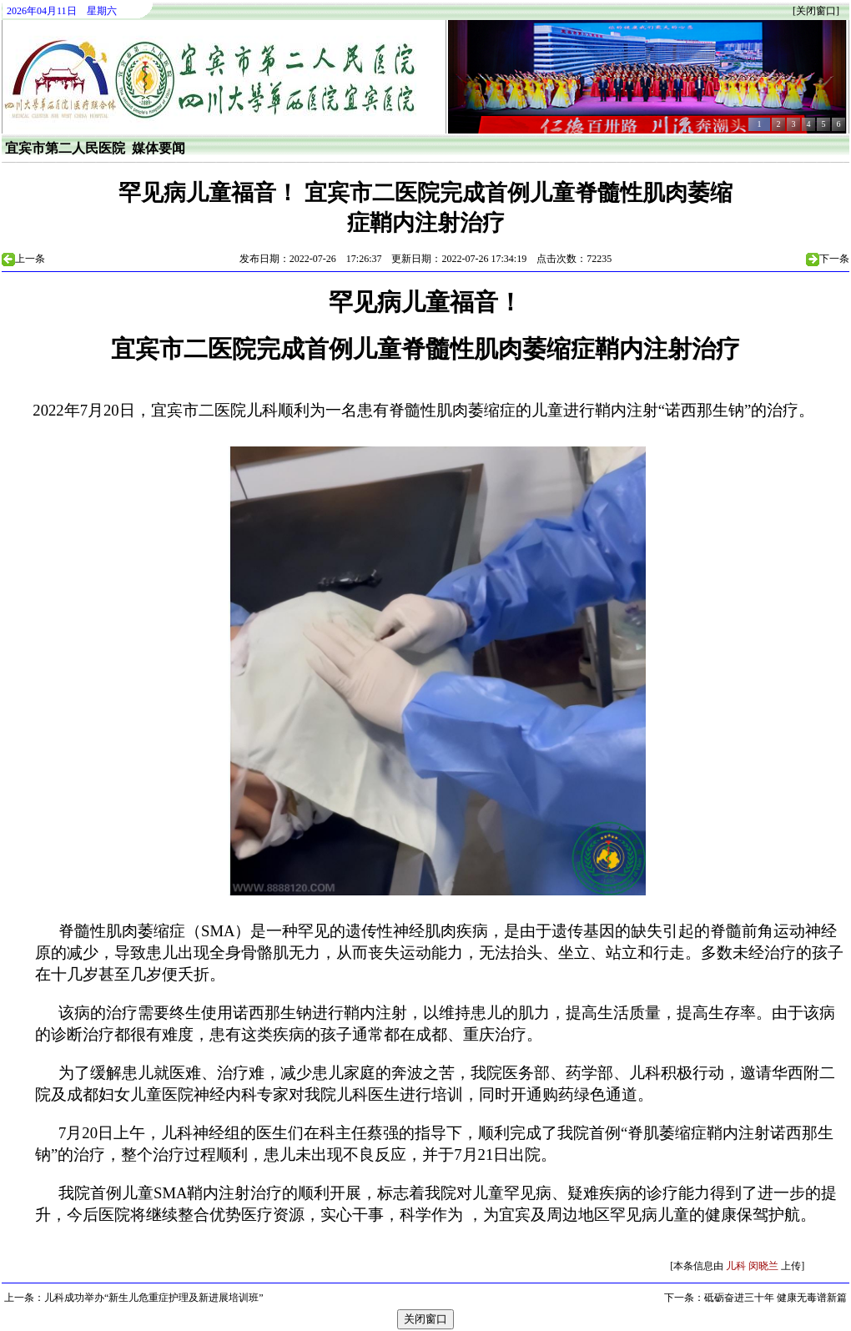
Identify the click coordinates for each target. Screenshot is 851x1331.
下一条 (834, 259)
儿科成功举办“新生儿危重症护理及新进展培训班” (154, 1297)
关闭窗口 (816, 11)
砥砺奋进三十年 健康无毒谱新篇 (775, 1297)
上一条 (30, 259)
